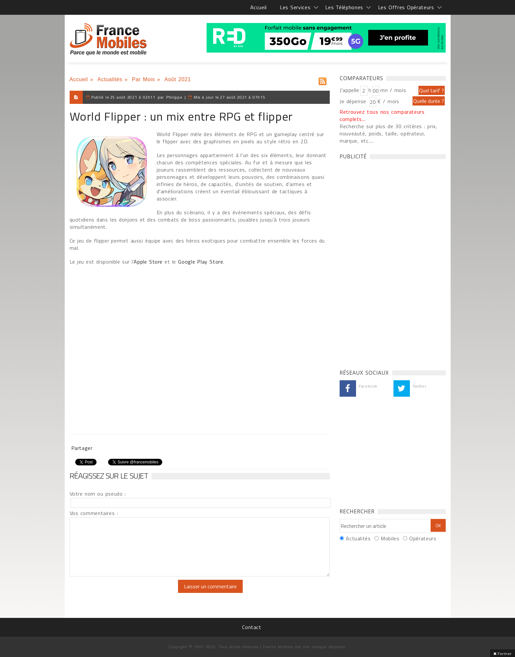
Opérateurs (422, 538)
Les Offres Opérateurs (406, 7)
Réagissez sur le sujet (109, 475)
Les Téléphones (344, 7)
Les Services (295, 7)
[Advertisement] (389, 262)
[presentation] (124, 592)
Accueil (258, 7)
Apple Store (148, 262)
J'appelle (349, 90)
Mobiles (390, 538)
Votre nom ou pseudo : (98, 493)
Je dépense (354, 101)
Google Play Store (200, 262)
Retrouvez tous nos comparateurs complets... (382, 115)
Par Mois (143, 79)
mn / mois (393, 90)
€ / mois (388, 101)
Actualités (110, 79)
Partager (82, 448)
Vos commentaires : (94, 513)
